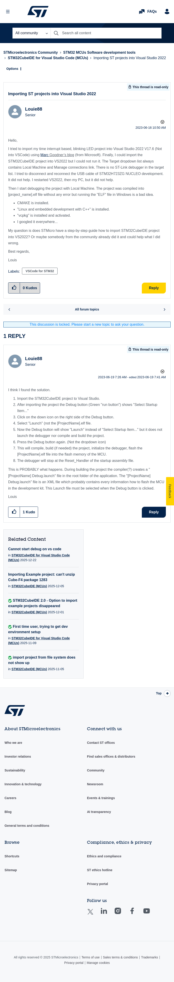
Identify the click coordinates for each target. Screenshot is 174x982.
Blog (8, 812)
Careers (10, 798)
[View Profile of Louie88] (33, 109)
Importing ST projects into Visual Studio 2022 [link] (130, 58)
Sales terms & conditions (120, 957)
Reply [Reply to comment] (154, 512)
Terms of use (91, 957)
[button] (14, 512)
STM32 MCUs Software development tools (99, 52)
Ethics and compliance (104, 856)
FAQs (152, 11)
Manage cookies (98, 963)
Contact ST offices (101, 742)
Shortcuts (12, 856)
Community (95, 770)
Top (159, 693)
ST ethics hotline (99, 870)
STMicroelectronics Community (38, 11)
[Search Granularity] (31, 33)
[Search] (106, 33)
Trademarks (149, 957)
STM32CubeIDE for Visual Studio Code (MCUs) (48, 58)
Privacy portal (97, 884)
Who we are (13, 742)
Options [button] (12, 68)
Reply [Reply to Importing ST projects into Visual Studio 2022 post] (154, 288)
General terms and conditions (27, 825)
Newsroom (95, 784)
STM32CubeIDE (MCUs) (29, 586)
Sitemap (11, 870)
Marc (44, 155)
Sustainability (15, 770)
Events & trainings (101, 798)
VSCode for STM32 (40, 271)
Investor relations (18, 756)
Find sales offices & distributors (111, 756)
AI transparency (99, 812)
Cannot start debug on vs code (34, 549)
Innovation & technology (23, 784)
